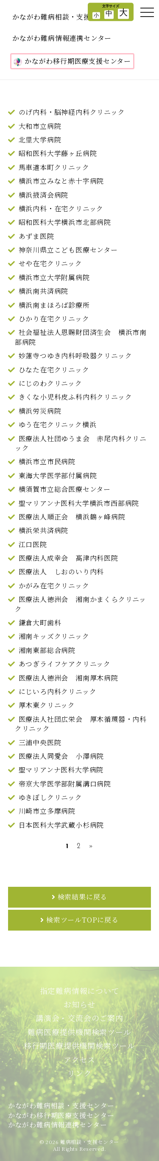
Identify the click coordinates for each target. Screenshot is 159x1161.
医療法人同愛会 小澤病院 (61, 756)
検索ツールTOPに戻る (82, 920)
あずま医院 (36, 236)
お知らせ (79, 1004)
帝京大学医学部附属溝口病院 (65, 784)
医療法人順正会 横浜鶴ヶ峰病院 (72, 517)
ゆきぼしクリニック (50, 797)
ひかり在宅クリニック (54, 319)
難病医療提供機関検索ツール (79, 1031)
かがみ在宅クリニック (54, 585)
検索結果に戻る (83, 897)
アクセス (79, 1059)
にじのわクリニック (50, 383)
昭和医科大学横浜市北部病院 (65, 222)
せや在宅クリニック (50, 263)
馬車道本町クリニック (54, 167)
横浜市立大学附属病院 (54, 277)
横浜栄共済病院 (44, 530)
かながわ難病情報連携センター (62, 38)
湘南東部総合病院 (47, 650)
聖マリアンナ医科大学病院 (61, 770)
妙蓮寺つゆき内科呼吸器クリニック (75, 356)
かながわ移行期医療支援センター (72, 61)
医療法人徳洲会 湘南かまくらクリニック (80, 603)
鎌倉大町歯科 (40, 622)
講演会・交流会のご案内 (79, 1017)
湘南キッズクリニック (54, 636)
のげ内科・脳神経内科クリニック (72, 112)
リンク (79, 1073)
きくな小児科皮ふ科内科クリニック (75, 397)
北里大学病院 (40, 140)
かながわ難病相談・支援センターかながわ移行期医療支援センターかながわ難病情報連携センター (61, 1115)
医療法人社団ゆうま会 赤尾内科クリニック (81, 443)
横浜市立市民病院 (47, 461)
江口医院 (33, 544)
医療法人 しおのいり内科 (61, 571)
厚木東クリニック (47, 705)
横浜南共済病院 (44, 291)
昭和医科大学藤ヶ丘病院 (58, 153)
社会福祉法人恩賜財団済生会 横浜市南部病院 (81, 336)
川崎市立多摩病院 (47, 811)
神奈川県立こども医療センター (68, 250)
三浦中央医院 (40, 742)
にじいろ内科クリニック (58, 691)
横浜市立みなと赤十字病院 (61, 181)
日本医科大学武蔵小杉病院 (61, 825)
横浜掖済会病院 (44, 195)
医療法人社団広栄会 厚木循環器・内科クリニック (81, 723)
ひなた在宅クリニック (54, 370)
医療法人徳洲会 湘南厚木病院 (68, 678)
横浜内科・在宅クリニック (61, 208)
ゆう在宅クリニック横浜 (58, 424)
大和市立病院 (40, 126)
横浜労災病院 (40, 411)
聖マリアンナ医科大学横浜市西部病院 (79, 503)
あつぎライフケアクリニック (65, 664)
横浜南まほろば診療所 (54, 305)
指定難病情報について (80, 990)
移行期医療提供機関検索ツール (79, 1045)
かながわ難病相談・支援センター (65, 17)
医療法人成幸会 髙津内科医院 (68, 558)
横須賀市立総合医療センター (65, 489)
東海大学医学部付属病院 (58, 475)
